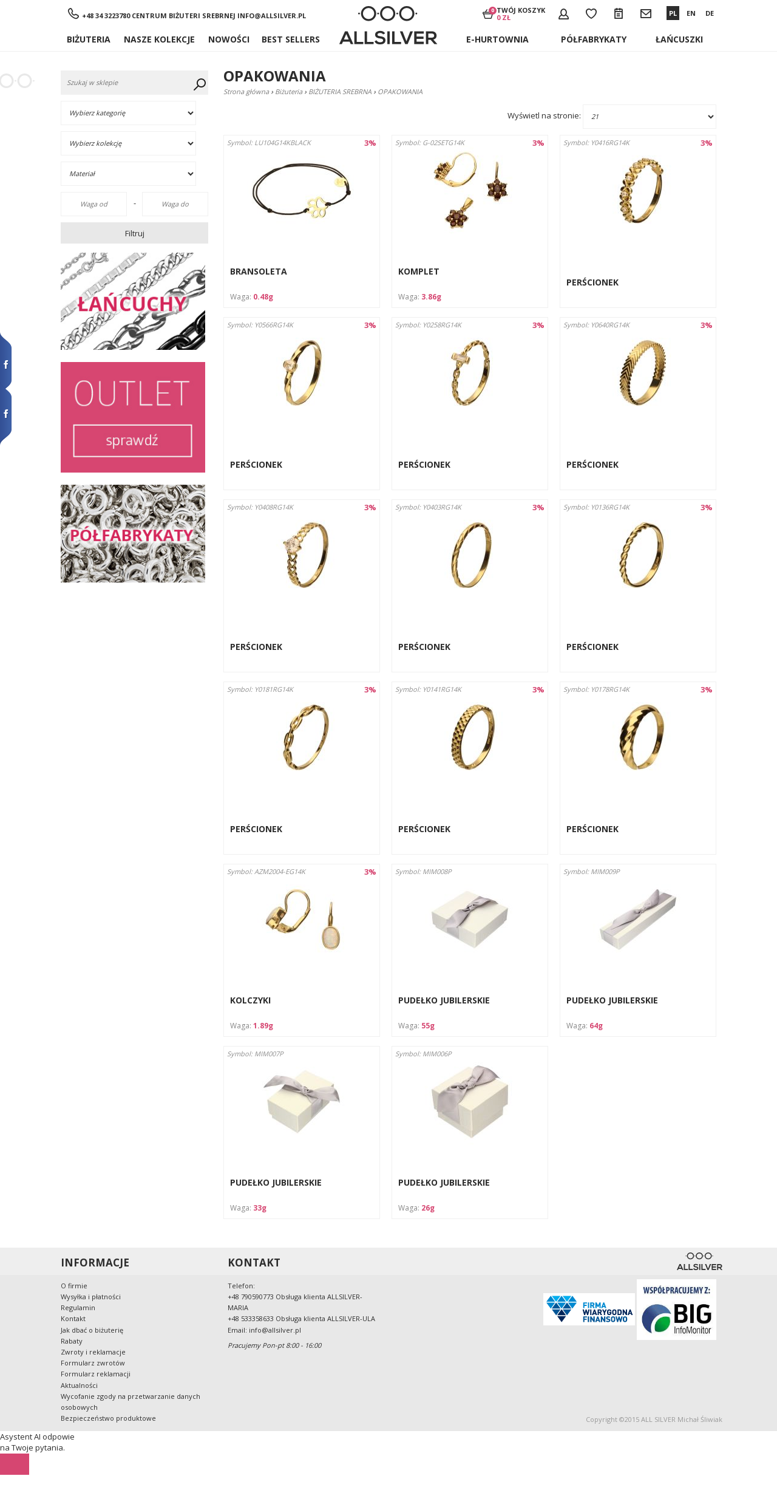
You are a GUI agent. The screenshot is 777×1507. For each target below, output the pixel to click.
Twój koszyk (521, 13)
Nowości (228, 39)
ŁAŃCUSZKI (679, 39)
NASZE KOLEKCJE (159, 39)
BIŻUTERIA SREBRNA (340, 91)
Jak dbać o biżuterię (92, 1329)
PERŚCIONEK (592, 282)
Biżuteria (88, 39)
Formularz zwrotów (93, 1362)
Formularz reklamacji (96, 1373)
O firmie (74, 1285)
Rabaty (72, 1340)
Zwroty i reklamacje (93, 1351)
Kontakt (73, 1318)
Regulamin (78, 1307)
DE (709, 13)
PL (673, 13)
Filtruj (134, 233)
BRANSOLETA (258, 271)
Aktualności (79, 1385)
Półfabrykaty (593, 39)
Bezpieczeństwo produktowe (108, 1418)
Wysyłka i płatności (91, 1296)
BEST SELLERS (291, 39)
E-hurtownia (497, 39)
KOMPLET (418, 271)
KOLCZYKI (250, 1000)
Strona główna (246, 91)
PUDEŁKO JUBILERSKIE (444, 1000)
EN (691, 13)
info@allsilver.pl (271, 15)
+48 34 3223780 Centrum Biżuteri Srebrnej (159, 15)
